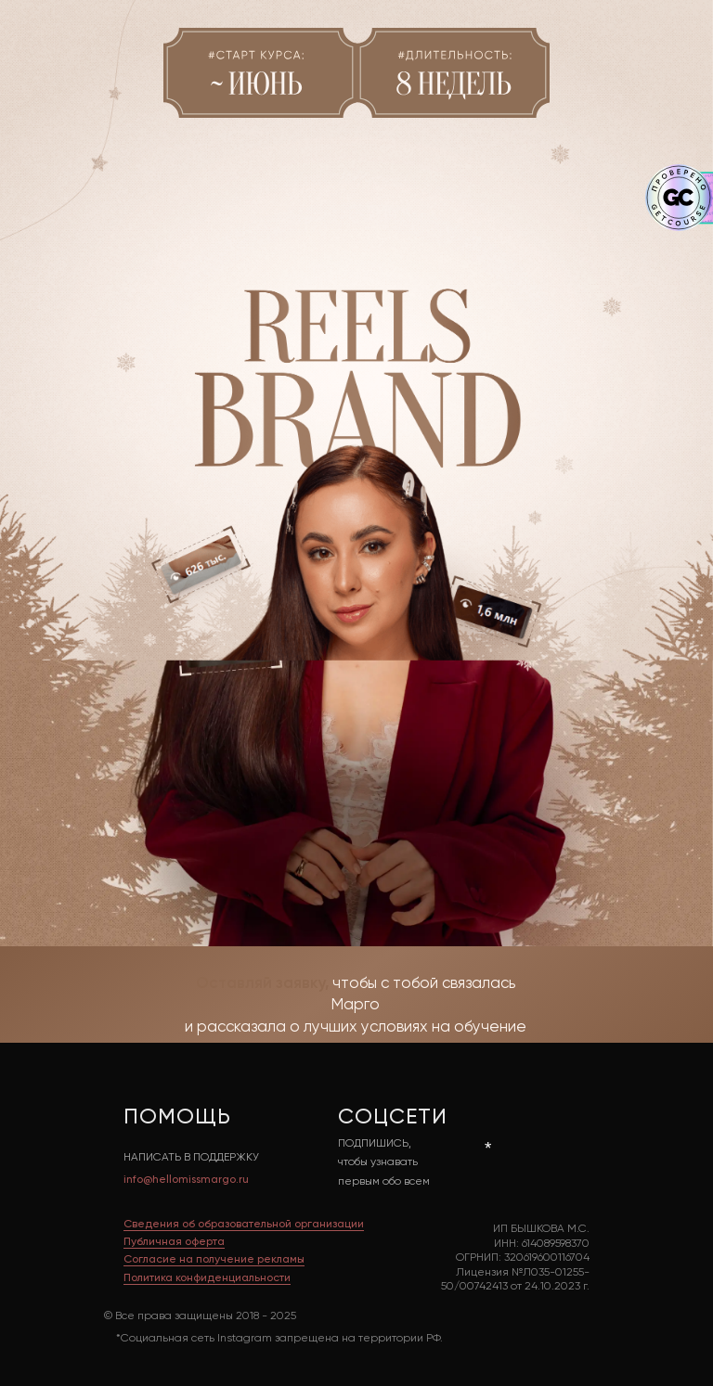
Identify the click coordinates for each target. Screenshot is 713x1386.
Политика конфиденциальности (207, 1278)
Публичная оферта (174, 1242)
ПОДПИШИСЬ (373, 1143)
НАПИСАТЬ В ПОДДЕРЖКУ (191, 1157)
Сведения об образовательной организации (243, 1224)
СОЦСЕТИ (392, 1117)
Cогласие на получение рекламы (214, 1259)
